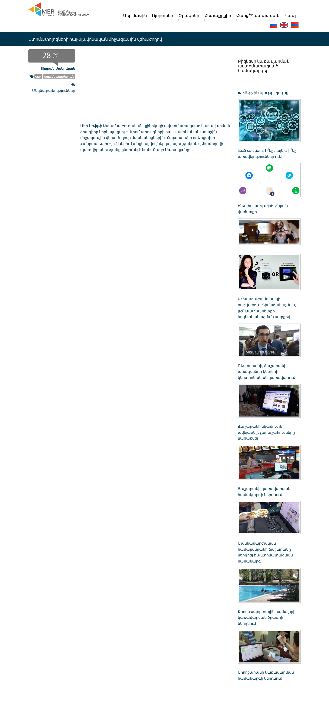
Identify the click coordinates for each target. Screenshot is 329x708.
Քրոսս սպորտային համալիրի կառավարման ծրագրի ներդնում (266, 617)
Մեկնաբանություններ (53, 90)
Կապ (290, 15)
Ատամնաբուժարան (59, 76)
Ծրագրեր (188, 15)
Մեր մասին (135, 15)
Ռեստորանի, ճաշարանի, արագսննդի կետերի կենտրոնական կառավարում (266, 371)
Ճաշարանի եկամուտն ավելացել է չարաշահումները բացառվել (266, 432)
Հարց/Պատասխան (257, 15)
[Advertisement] (129, 196)
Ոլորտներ (162, 15)
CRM (38, 76)
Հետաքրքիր (217, 15)
